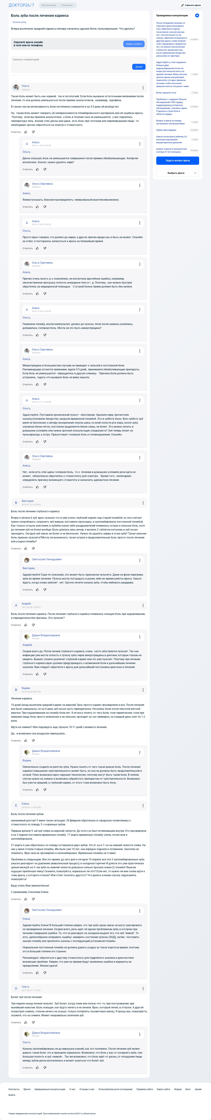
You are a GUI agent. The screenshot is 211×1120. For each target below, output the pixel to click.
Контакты (14, 1089)
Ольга (26, 151)
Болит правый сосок (166, 92)
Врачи (27, 1089)
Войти (12, 1095)
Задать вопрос (134, 44)
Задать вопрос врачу (178, 160)
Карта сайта (163, 1089)
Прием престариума (166, 130)
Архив (198, 1089)
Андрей (27, 644)
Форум (177, 1089)
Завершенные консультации (49, 1089)
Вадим (27, 760)
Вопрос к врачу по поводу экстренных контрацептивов (170, 122)
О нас (72, 1089)
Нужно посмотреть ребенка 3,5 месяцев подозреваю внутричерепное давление (171, 139)
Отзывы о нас (86, 1089)
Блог (188, 1089)
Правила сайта (144, 1089)
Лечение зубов (19, 22)
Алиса (26, 193)
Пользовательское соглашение (115, 1089)
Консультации (49, 5)
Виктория (28, 568)
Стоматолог (67, 5)
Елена (26, 918)
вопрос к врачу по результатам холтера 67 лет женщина (171, 150)
